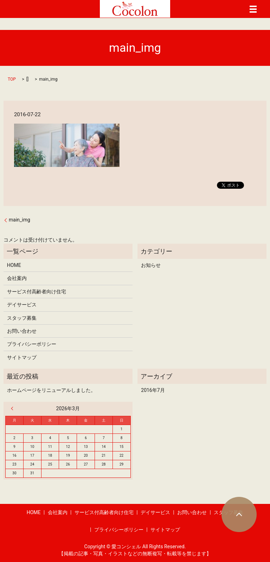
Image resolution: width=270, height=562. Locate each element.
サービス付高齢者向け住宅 (36, 291)
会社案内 (17, 278)
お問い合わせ (22, 331)
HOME (14, 265)
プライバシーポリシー (31, 344)
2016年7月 (153, 390)
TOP (12, 79)
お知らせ (151, 265)
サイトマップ (22, 357)
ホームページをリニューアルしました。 (51, 390)
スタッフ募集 (22, 318)
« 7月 (14, 408)
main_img (19, 220)
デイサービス (22, 304)
